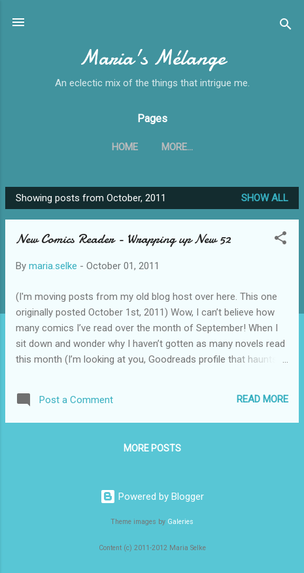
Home (125, 147)
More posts (152, 448)
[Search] (286, 26)
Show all (264, 198)
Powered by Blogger (152, 496)
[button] (280, 240)
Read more (262, 399)
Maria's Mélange (152, 58)
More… (177, 147)
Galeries (180, 521)
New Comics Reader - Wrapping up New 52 (123, 239)
